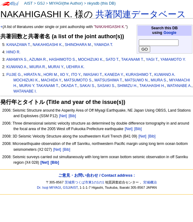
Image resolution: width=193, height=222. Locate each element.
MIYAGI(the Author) (65, 3)
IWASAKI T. (93, 74)
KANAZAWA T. (18, 45)
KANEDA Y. (114, 74)
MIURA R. (38, 67)
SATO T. (112, 59)
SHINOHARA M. (78, 45)
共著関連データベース (140, 14)
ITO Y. (76, 74)
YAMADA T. (103, 45)
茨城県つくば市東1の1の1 (84, 182)
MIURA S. (159, 80)
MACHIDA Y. (51, 80)
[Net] (63, 116)
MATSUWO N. (137, 80)
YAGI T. (152, 59)
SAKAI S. (87, 86)
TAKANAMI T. (132, 59)
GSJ (41, 3)
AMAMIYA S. (16, 59)
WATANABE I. (25, 91)
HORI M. (50, 74)
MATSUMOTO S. (78, 80)
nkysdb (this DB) (101, 3)
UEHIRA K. (75, 67)
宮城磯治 (150, 182)
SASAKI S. (106, 86)
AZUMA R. (38, 59)
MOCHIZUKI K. (91, 59)
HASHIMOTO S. (62, 59)
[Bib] (72, 116)
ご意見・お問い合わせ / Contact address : (96, 175)
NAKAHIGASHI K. (47, 45)
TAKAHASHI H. (152, 86)
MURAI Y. (56, 67)
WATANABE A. (179, 86)
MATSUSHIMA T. (108, 80)
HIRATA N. (32, 74)
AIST (28, 3)
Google (169, 33)
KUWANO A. (16, 67)
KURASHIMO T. (139, 74)
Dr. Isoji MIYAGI (49, 187)
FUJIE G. (14, 74)
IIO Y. (64, 74)
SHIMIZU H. (127, 86)
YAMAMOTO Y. (173, 59)
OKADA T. (69, 86)
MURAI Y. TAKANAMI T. (39, 86)
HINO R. (13, 52)
